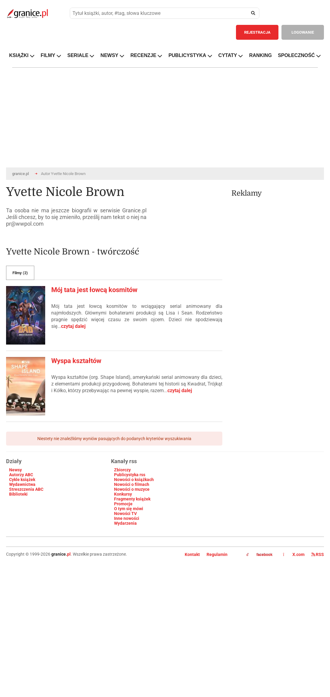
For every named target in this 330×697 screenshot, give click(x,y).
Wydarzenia (125, 523)
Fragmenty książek (132, 499)
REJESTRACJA (257, 32)
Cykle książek (22, 479)
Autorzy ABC (21, 474)
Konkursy (123, 494)
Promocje (123, 503)
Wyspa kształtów (76, 361)
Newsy (15, 469)
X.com (294, 554)
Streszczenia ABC (26, 489)
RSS (317, 554)
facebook (259, 555)
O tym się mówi (128, 508)
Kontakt (192, 554)
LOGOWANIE (302, 32)
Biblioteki (18, 494)
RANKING (260, 55)
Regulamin (217, 554)
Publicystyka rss (129, 474)
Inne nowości (126, 518)
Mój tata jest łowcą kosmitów (94, 290)
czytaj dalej (73, 326)
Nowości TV (125, 513)
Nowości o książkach (134, 479)
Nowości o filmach (131, 484)
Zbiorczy (122, 469)
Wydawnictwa (22, 484)
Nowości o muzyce (132, 489)
